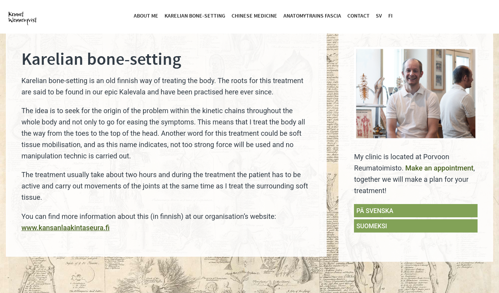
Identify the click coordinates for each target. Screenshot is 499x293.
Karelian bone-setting (195, 16)
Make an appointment (439, 168)
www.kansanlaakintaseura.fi (65, 228)
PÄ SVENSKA (374, 211)
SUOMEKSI (371, 226)
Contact (358, 16)
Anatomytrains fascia (312, 16)
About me (146, 16)
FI (390, 16)
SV (379, 16)
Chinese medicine (254, 16)
